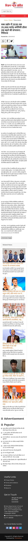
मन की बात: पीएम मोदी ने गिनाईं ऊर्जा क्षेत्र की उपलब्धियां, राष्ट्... (13, 318)
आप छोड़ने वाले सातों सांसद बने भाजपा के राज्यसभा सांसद (13, 264)
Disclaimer (8, 485)
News (10, 20)
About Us (8, 488)
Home (5, 20)
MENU (3, 16)
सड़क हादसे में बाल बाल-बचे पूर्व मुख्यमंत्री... (12, 450)
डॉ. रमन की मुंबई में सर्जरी (8, 452)
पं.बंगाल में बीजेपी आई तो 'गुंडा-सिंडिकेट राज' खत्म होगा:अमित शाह (13, 402)
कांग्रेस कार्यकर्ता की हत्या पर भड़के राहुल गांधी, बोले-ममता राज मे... (14, 292)
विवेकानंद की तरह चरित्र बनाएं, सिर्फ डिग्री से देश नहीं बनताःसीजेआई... (12, 345)
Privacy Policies (10, 480)
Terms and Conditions (12, 483)
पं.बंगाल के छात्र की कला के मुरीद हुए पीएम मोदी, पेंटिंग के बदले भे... (14, 374)
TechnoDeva (18, 538)
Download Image (6, 238)
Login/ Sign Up (7, 11)
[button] (7, 528)
